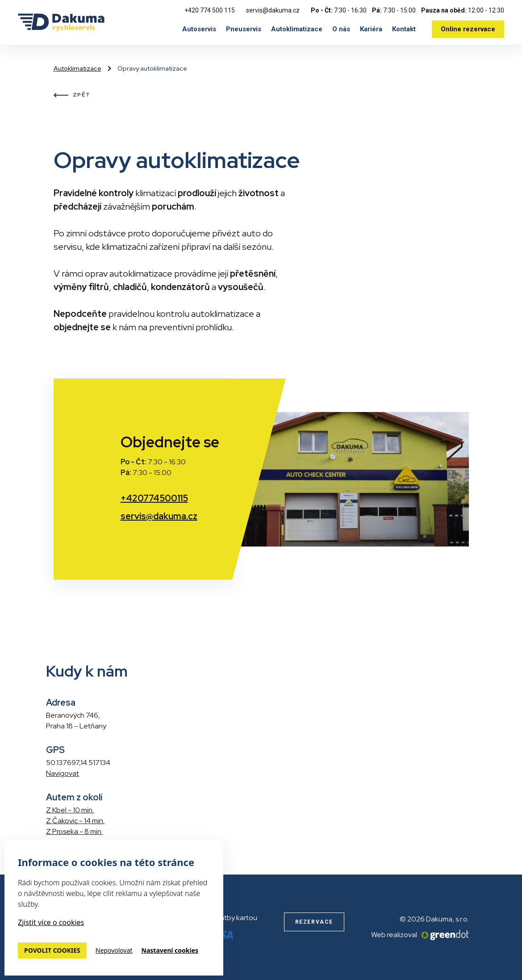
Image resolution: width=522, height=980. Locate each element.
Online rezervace (468, 29)
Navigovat (62, 773)
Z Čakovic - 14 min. (75, 820)
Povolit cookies (52, 950)
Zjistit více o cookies (51, 922)
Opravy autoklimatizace (152, 68)
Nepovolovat (114, 950)
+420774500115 (154, 498)
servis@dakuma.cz (273, 10)
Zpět (72, 95)
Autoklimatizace (296, 29)
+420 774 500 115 (209, 10)
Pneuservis (243, 29)
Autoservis (199, 29)
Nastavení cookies (170, 950)
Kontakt (404, 29)
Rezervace (314, 922)
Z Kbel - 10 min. (70, 810)
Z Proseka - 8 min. (74, 831)
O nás (341, 29)
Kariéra (371, 29)
